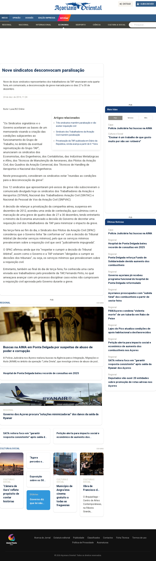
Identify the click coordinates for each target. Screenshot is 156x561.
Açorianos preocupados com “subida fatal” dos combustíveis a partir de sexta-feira (130, 297)
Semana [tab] (130, 118)
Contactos (108, 538)
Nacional (24, 25)
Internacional (43, 25)
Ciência (97, 25)
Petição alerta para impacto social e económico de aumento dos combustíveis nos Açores (78, 437)
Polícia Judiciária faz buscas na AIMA (130, 128)
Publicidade (78, 538)
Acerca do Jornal (42, 538)
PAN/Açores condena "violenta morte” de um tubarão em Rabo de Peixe (128, 314)
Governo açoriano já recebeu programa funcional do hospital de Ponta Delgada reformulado (128, 279)
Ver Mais (100, 303)
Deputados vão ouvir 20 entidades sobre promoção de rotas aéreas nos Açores (130, 382)
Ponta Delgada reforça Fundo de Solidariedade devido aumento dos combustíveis (128, 261)
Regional (6, 25)
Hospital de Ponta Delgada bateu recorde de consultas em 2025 (41, 373)
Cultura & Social (116, 25)
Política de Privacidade (83, 542)
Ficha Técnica (122, 538)
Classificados (93, 538)
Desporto (81, 25)
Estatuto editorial (62, 538)
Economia (63, 25)
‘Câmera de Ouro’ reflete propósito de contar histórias (11, 494)
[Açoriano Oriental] (11, 545)
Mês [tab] (145, 118)
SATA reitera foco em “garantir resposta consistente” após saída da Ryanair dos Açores (24, 437)
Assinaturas (102, 542)
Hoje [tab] (115, 118)
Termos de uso (139, 538)
